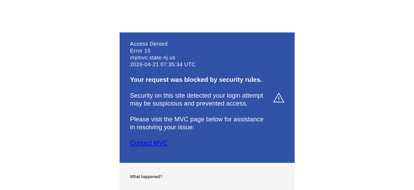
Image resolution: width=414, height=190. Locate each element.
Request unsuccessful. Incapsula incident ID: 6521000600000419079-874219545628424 (207, 95)
